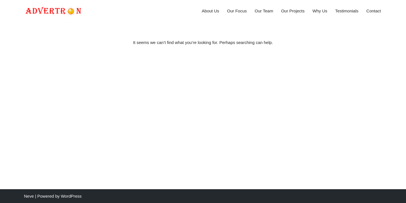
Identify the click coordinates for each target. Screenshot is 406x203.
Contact (373, 10)
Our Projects (292, 10)
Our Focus (237, 10)
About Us (210, 10)
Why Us (319, 10)
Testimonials (347, 10)
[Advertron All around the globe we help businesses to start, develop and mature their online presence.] (53, 11)
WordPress (71, 196)
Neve (29, 196)
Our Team (264, 10)
